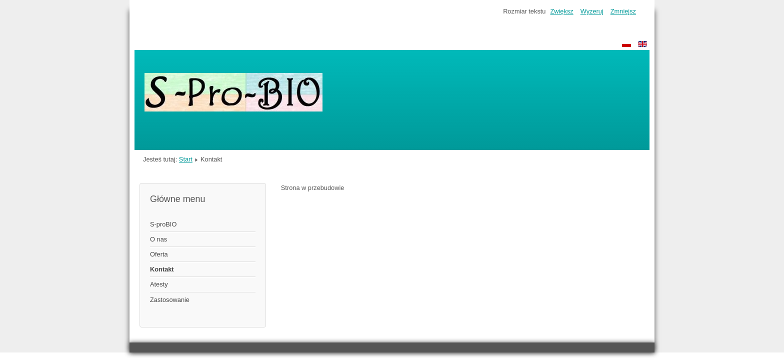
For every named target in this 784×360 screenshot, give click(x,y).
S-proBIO (163, 224)
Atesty (159, 284)
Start (185, 159)
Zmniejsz (623, 11)
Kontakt (162, 269)
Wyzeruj (592, 11)
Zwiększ (561, 11)
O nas (158, 239)
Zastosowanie (170, 300)
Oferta (159, 254)
